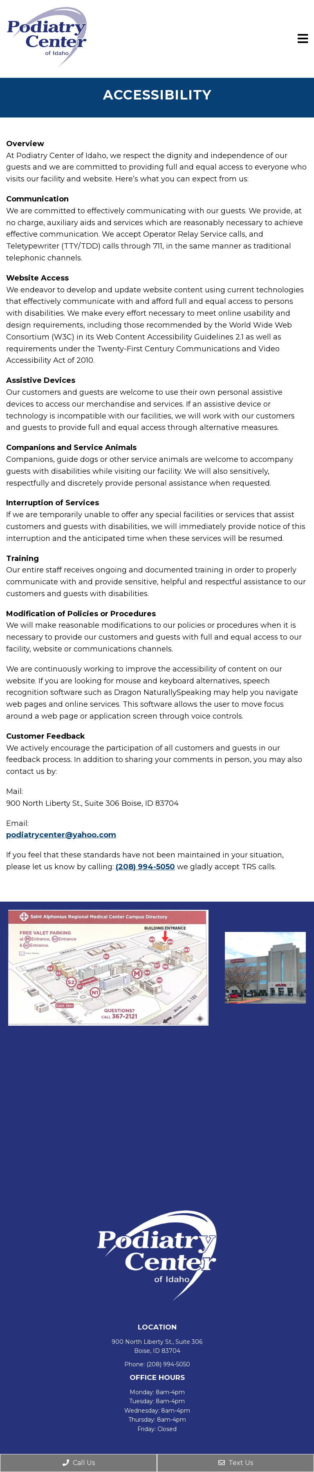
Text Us (235, 1463)
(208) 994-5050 (145, 866)
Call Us (79, 1463)
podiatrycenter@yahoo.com (61, 834)
